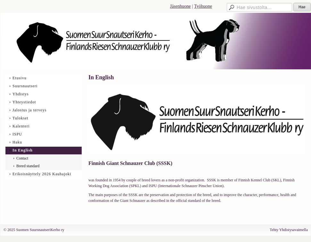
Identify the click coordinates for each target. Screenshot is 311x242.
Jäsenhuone (180, 6)
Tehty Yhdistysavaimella (289, 230)
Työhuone (203, 6)
